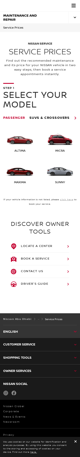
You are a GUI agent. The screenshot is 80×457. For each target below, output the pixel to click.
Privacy (8, 435)
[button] (73, 5)
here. (33, 452)
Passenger (14, 118)
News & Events (14, 416)
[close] (75, 441)
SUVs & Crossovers (49, 118)
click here (66, 199)
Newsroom (11, 422)
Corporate (11, 411)
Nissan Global (14, 406)
